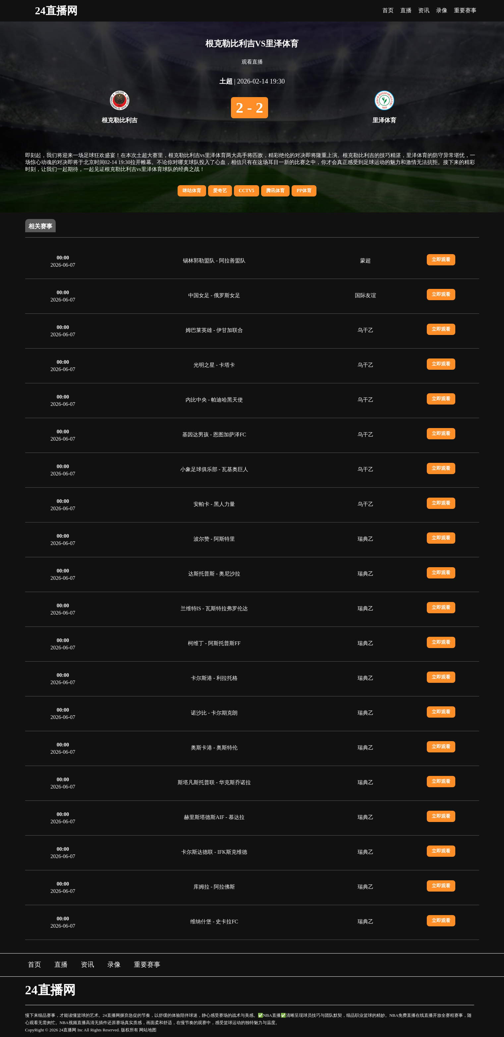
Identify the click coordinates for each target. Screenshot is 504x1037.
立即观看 (441, 259)
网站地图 (147, 1029)
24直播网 (56, 11)
